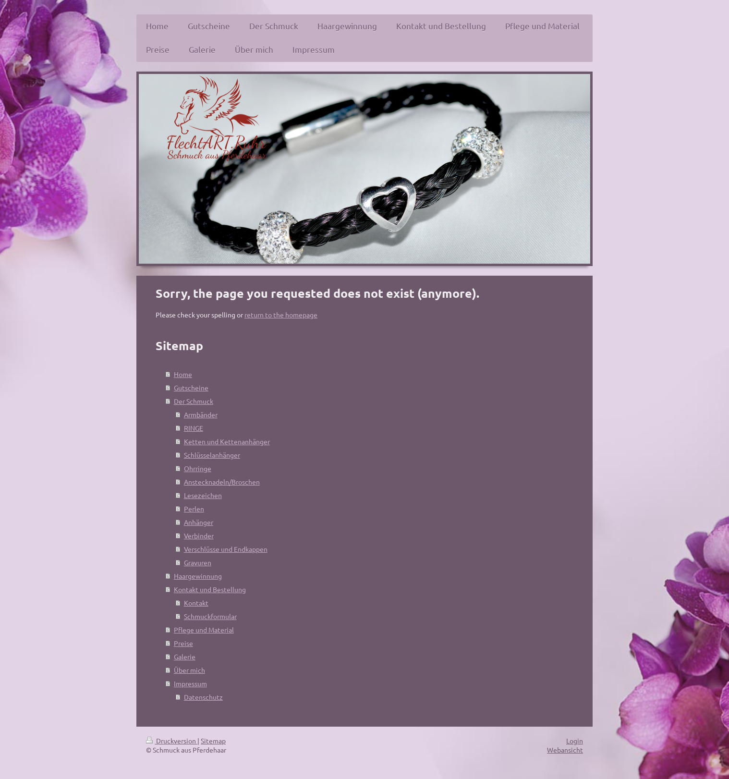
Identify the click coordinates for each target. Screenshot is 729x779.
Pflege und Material (204, 629)
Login (574, 740)
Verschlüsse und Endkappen (225, 549)
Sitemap (213, 740)
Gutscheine (191, 387)
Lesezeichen (203, 495)
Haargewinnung (198, 576)
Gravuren (197, 562)
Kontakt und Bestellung (210, 589)
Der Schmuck (193, 401)
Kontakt (196, 602)
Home (183, 374)
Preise (183, 643)
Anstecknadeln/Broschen (222, 481)
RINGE (193, 428)
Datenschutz (203, 697)
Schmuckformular (210, 616)
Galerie (184, 656)
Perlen (194, 508)
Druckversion (171, 740)
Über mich (189, 670)
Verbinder (199, 535)
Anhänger (198, 522)
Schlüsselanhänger (212, 454)
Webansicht (565, 749)
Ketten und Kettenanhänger (227, 441)
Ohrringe (197, 468)
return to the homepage (280, 314)
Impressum (190, 683)
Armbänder (201, 414)
